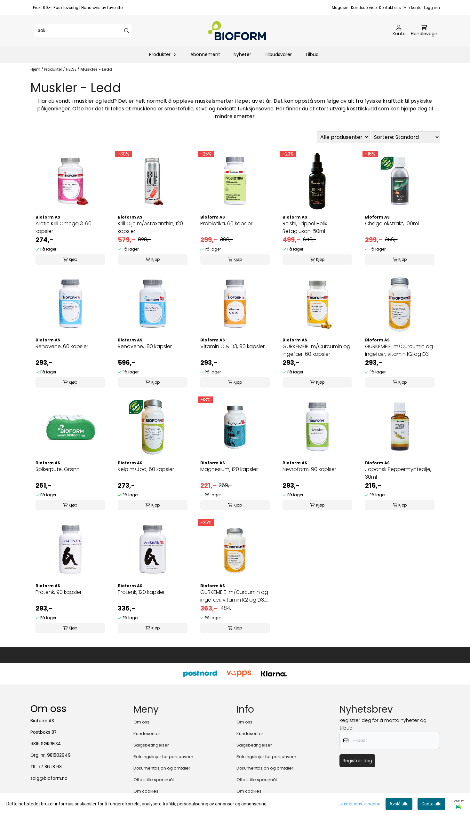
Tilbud (312, 54)
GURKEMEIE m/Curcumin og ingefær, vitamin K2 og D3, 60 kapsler (399, 350)
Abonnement (205, 54)
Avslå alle (399, 803)
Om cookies (145, 791)
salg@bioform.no (49, 778)
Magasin (340, 7)
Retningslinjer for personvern (163, 756)
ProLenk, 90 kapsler (59, 592)
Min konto (412, 7)
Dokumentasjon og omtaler (161, 768)
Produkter (53, 69)
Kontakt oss (390, 7)
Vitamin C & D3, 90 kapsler (232, 346)
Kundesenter (146, 733)
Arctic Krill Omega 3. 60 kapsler (64, 227)
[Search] (127, 31)
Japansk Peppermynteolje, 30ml (398, 473)
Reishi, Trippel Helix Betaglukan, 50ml (305, 227)
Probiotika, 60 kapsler (226, 223)
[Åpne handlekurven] (424, 30)
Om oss (141, 722)
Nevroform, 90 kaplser (309, 469)
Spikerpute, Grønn (58, 469)
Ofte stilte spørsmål (153, 779)
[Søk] (83, 30)
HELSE (71, 69)
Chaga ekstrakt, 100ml (392, 223)
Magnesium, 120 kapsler (229, 469)
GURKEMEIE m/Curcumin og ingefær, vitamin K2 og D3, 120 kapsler (234, 596)
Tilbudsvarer (278, 54)
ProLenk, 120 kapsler (141, 592)
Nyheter (242, 54)
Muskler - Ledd (96, 69)
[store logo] (237, 30)
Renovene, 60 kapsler (62, 346)
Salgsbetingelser (151, 745)
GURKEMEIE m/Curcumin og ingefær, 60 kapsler (316, 350)
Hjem (35, 69)
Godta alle (431, 803)
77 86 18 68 (50, 767)
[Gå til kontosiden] (399, 30)
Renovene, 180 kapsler (145, 346)
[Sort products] (405, 137)
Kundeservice (364, 7)
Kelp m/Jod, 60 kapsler (146, 469)
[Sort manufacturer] (343, 137)
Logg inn (432, 7)
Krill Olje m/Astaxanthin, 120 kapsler (150, 227)
